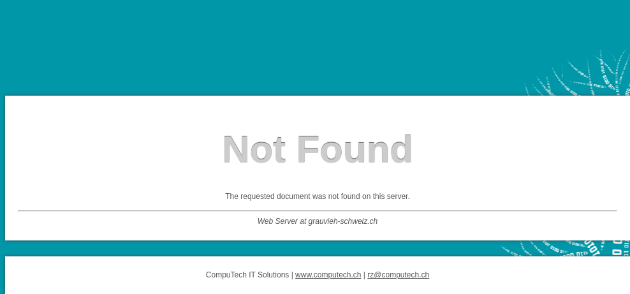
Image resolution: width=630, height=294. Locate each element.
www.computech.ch (328, 274)
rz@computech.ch (398, 274)
